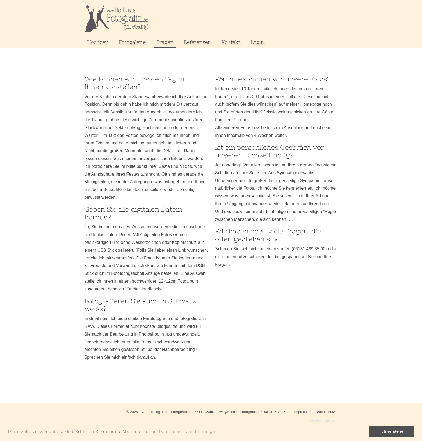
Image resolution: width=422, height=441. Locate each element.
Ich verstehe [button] (392, 431)
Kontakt (230, 42)
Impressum (302, 412)
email (236, 256)
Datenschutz (325, 412)
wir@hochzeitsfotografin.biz (240, 412)
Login (257, 42)
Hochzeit (97, 42)
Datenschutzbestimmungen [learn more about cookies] (188, 431)
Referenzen (197, 42)
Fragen (164, 42)
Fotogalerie (132, 42)
